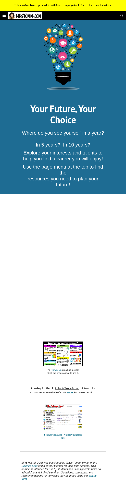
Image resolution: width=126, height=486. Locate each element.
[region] (63, 5)
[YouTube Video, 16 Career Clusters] (63, 294)
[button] (4, 15)
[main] (63, 114)
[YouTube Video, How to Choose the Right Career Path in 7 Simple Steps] (63, 227)
